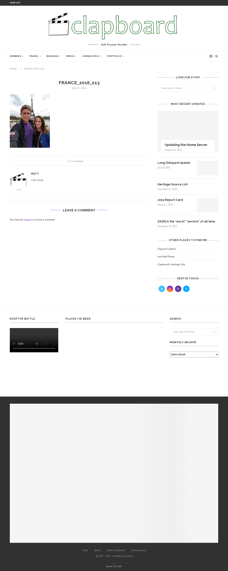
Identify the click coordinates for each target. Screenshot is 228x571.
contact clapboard (115, 550)
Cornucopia (90, 56)
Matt (35, 173)
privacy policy (138, 550)
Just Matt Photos (166, 256)
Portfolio (114, 56)
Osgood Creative (167, 248)
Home (13, 68)
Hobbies (15, 56)
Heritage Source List (173, 184)
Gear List (15, 3)
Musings (52, 56)
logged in (29, 219)
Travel (34, 56)
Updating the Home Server (186, 145)
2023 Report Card (170, 200)
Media (70, 56)
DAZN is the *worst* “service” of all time (186, 221)
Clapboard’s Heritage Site (171, 264)
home (85, 550)
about (97, 550)
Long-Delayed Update (174, 162)
